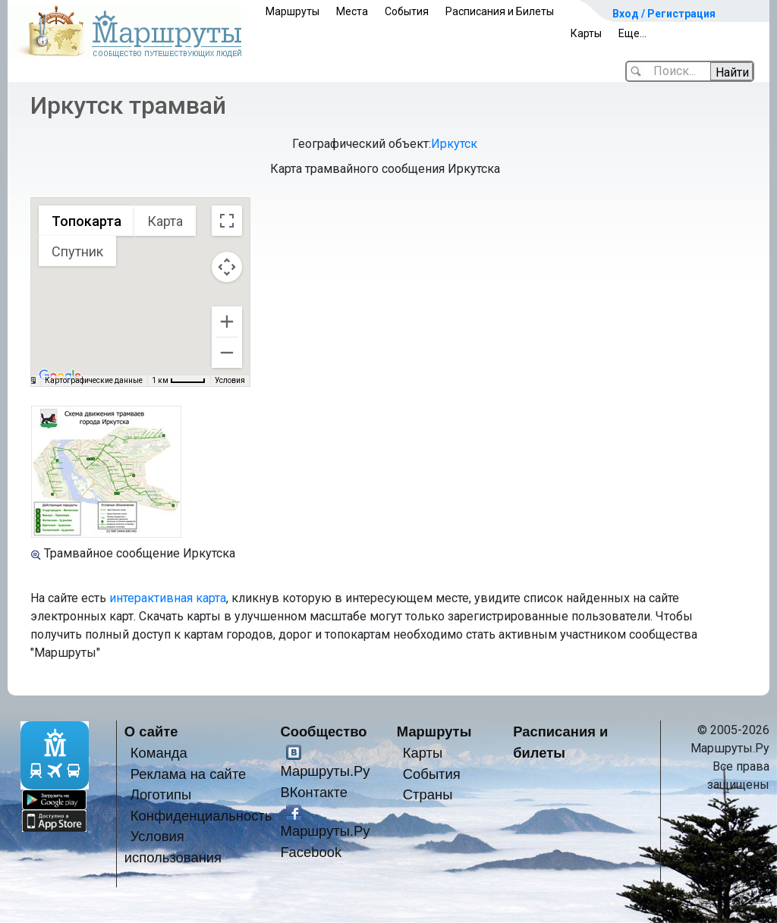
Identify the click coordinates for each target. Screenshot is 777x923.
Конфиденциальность (201, 816)
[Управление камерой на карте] (227, 267)
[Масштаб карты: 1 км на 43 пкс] (178, 380)
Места (352, 11)
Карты (586, 33)
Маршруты (292, 11)
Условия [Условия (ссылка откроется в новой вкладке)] (230, 380)
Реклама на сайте (189, 774)
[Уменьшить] (227, 352)
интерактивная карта (167, 598)
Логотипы (161, 794)
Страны (428, 794)
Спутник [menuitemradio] (77, 251)
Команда (159, 753)
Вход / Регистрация (664, 14)
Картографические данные (94, 380)
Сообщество (323, 731)
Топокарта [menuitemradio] (86, 221)
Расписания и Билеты (499, 11)
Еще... (632, 33)
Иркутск (454, 144)
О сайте (151, 731)
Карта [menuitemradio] (165, 221)
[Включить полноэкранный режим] (227, 221)
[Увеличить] (227, 321)
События (407, 11)
